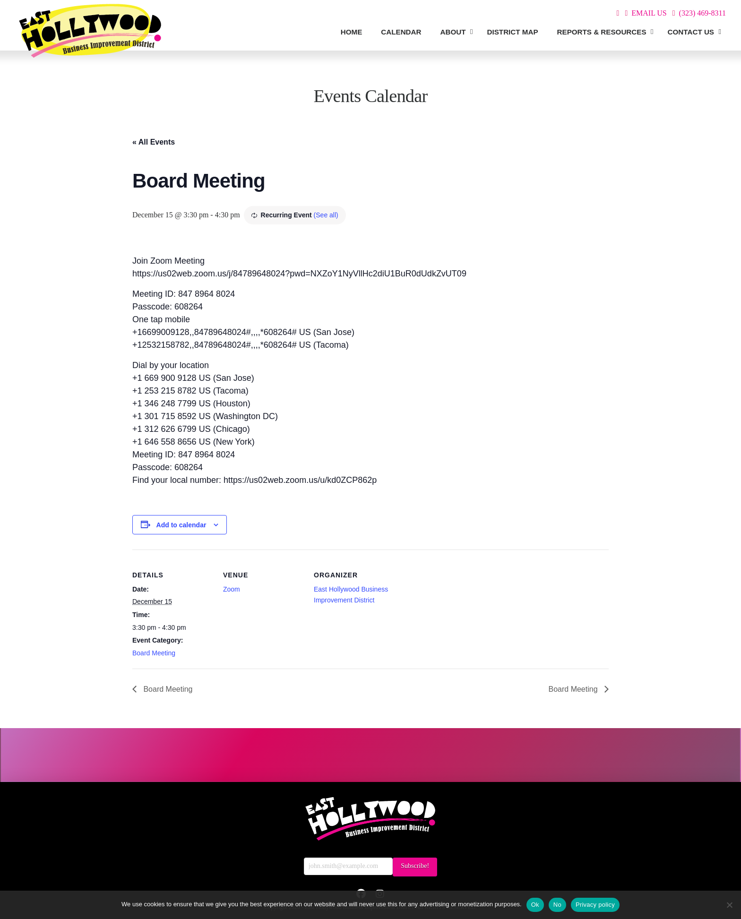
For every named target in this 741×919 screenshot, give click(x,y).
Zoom (231, 589)
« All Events (153, 142)
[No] (729, 905)
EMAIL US (649, 13)
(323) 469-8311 (702, 13)
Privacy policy (595, 904)
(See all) (326, 215)
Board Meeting (153, 653)
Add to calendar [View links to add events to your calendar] (181, 525)
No (557, 904)
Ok (535, 904)
